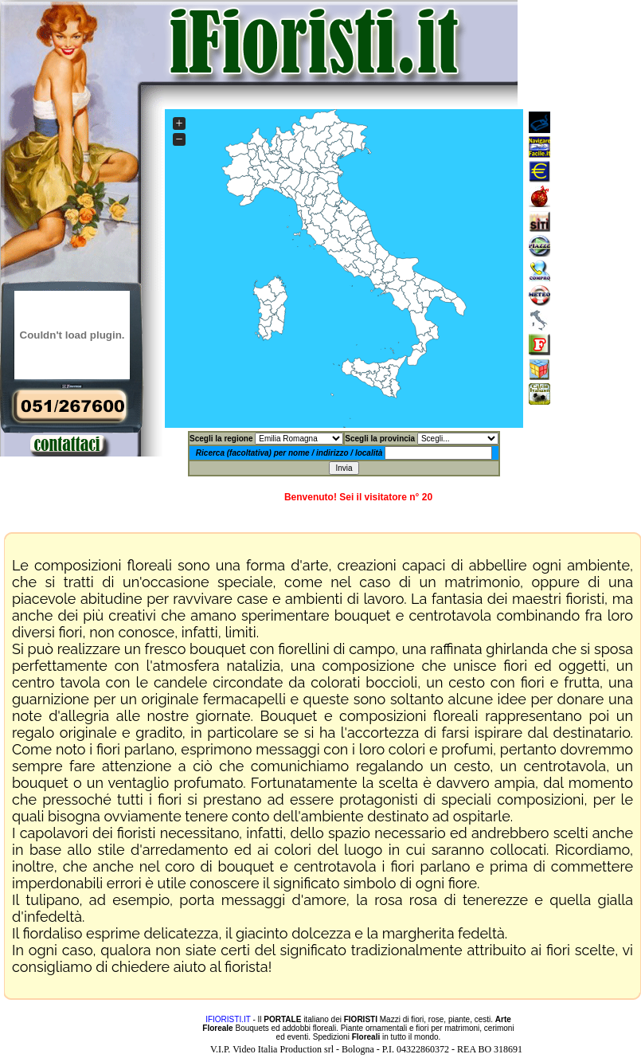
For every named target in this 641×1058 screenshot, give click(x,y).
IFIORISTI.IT (227, 1019)
